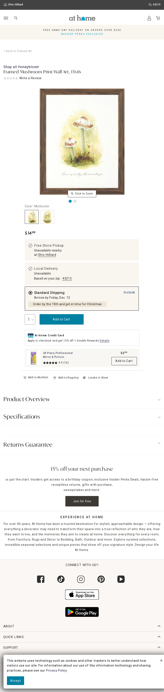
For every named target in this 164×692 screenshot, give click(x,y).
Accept (15, 680)
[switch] (36, 377)
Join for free (82, 501)
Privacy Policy (56, 670)
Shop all (21, 67)
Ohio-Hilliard (47, 254)
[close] (161, 661)
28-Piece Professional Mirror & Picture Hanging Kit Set (58, 357)
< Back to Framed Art (17, 51)
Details (104, 340)
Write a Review (30, 78)
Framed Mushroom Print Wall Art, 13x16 (42, 72)
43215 (67, 278)
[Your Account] (149, 18)
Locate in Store (95, 377)
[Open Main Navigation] (6, 18)
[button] (82, 18)
